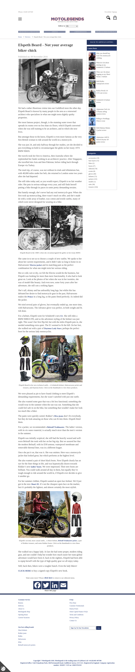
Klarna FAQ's (74, 609)
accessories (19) (94, 158)
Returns (20, 603)
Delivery (21, 606)
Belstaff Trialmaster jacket (67, 541)
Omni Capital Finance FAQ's (79, 611)
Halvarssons (22, 639)
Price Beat (73, 603)
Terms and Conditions (76, 615)
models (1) (92, 182)
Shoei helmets (22, 630)
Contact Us (73, 620)
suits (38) (92, 184)
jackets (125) (93, 179)
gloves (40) (92, 174)
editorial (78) (93, 169)
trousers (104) (93, 187)
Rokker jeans (22, 633)
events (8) (92, 171)
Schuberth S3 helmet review (103, 101)
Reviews (28, 37)
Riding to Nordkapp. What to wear (103, 120)
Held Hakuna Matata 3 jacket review (103, 129)
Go (99, 628)
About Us (21, 609)
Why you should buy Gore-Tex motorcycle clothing (103, 55)
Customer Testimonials (77, 606)
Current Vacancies (24, 617)
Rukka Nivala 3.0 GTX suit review (102, 92)
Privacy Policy (74, 617)
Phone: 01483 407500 (25, 12)
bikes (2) (91, 163)
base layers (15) (94, 161)
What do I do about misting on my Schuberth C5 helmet (103, 65)
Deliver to (61, 26)
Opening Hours (23, 615)
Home (20, 37)
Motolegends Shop (24, 611)
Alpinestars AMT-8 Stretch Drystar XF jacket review (102, 139)
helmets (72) (93, 176)
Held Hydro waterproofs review (102, 82)
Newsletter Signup (110, 12)
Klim (20, 642)
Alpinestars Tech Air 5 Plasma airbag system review (103, 111)
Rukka (20, 636)
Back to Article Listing (101, 42)
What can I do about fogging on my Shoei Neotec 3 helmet (103, 74)
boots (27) (92, 166)
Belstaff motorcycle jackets (26, 645)
